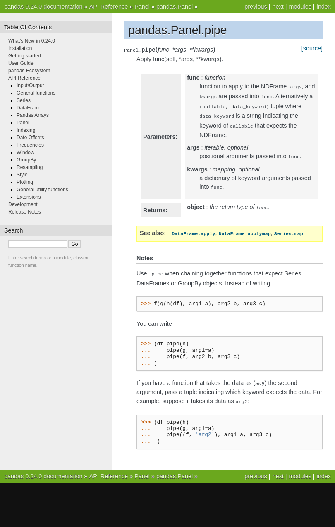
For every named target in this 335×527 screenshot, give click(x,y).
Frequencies (30, 145)
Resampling (30, 167)
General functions (36, 93)
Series (24, 100)
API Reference (108, 6)
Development (23, 204)
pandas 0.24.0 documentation (43, 6)
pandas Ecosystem (29, 71)
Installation (20, 48)
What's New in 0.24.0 (31, 41)
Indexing (26, 130)
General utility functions (42, 189)
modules (300, 6)
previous (255, 6)
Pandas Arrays (33, 115)
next (277, 6)
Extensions (29, 197)
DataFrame (29, 108)
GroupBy (26, 160)
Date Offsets (30, 137)
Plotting (25, 182)
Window (25, 152)
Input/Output (30, 85)
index (324, 6)
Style (22, 175)
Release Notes (24, 212)
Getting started (24, 56)
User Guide (21, 63)
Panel (142, 6)
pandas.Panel (174, 6)
